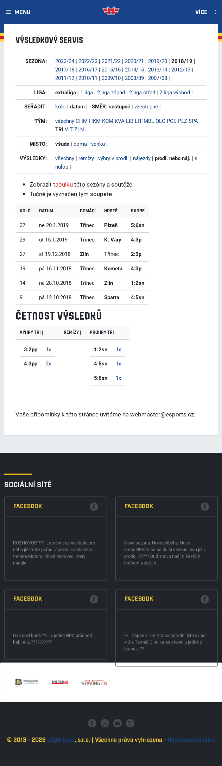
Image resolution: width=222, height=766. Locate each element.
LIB (129, 120)
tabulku (63, 184)
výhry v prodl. (113, 158)
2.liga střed (142, 92)
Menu (22, 12)
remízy (86, 158)
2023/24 (64, 60)
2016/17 (87, 69)
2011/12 (64, 77)
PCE (172, 120)
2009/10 (111, 77)
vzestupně (146, 106)
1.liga (86, 92)
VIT (69, 129)
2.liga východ (174, 92)
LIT (138, 120)
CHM (82, 120)
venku (98, 143)
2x (48, 363)
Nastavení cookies (191, 760)
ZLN (79, 129)
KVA (120, 120)
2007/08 (157, 77)
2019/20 (157, 60)
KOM (107, 120)
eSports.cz (61, 760)
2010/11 (87, 77)
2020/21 (134, 60)
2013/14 (157, 69)
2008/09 (134, 77)
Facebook (27, 583)
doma (80, 143)
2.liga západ (111, 92)
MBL (149, 120)
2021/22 (111, 60)
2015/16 (111, 69)
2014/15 (134, 69)
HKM (95, 120)
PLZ (182, 120)
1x (48, 349)
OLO (160, 120)
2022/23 (87, 60)
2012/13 (180, 69)
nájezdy (142, 158)
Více (201, 12)
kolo (60, 106)
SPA (193, 120)
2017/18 (64, 69)
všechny (64, 120)
